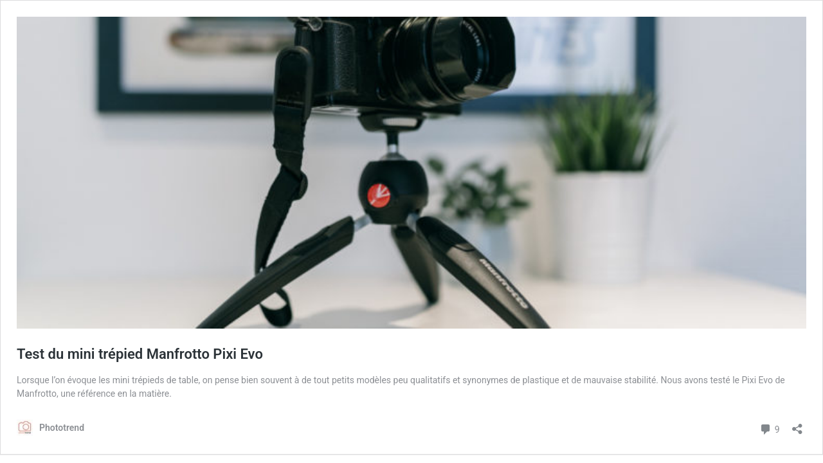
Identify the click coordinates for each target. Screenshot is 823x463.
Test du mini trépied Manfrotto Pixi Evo (140, 354)
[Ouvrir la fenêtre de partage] (797, 425)
